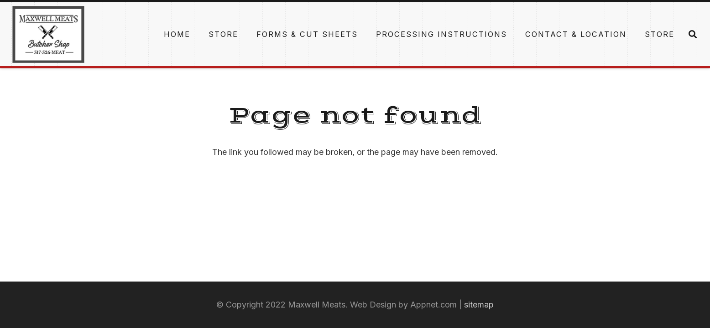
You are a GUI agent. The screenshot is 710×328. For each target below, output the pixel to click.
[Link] (48, 34)
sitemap (479, 304)
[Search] (693, 34)
